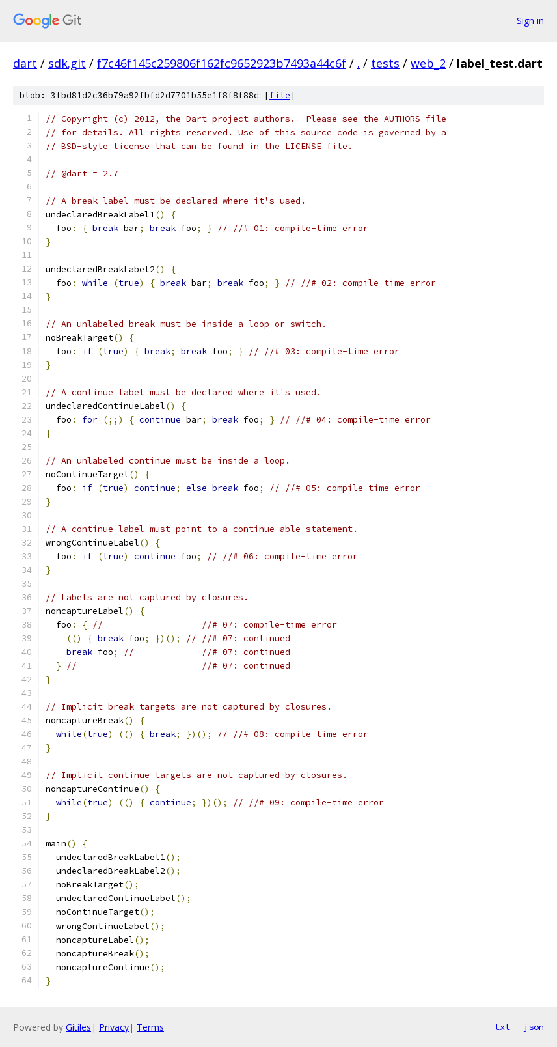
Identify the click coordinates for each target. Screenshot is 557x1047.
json (533, 1027)
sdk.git (67, 63)
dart (25, 63)
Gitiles (78, 1027)
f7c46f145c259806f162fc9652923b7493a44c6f (221, 63)
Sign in (530, 20)
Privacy (114, 1027)
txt (502, 1027)
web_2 (428, 63)
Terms (150, 1027)
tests (385, 63)
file (279, 95)
